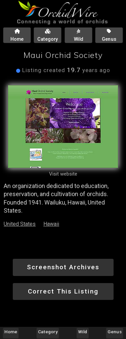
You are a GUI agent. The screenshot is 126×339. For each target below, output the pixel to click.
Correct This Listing (63, 291)
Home (10, 331)
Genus (114, 331)
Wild (82, 331)
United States (20, 224)
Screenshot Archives (63, 267)
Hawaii (51, 224)
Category (47, 331)
